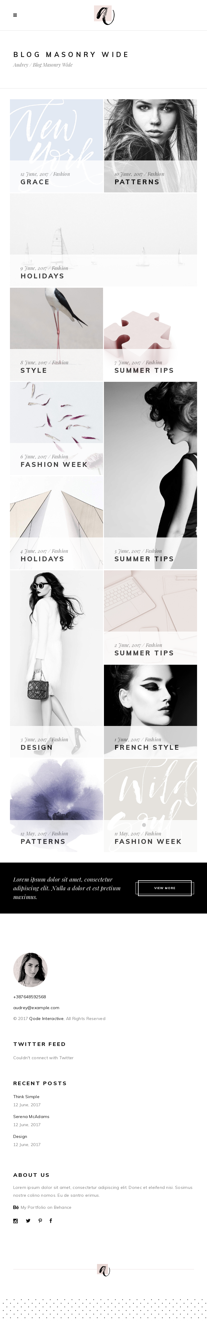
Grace (35, 182)
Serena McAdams (31, 1116)
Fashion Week (148, 841)
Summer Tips (144, 370)
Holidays (42, 276)
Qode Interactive (46, 1018)
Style (34, 370)
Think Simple (26, 1096)
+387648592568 (29, 996)
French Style (147, 747)
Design (36, 747)
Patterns (137, 182)
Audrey (20, 64)
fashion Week (54, 464)
